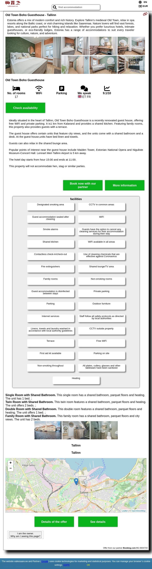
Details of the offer (54, 521)
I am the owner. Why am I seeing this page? (25, 535)
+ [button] (10, 463)
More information (125, 185)
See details (98, 521)
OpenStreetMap (138, 511)
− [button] (10, 468)
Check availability (25, 107)
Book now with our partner (83, 185)
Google (44, 561)
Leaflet (125, 511)
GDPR (66, 565)
